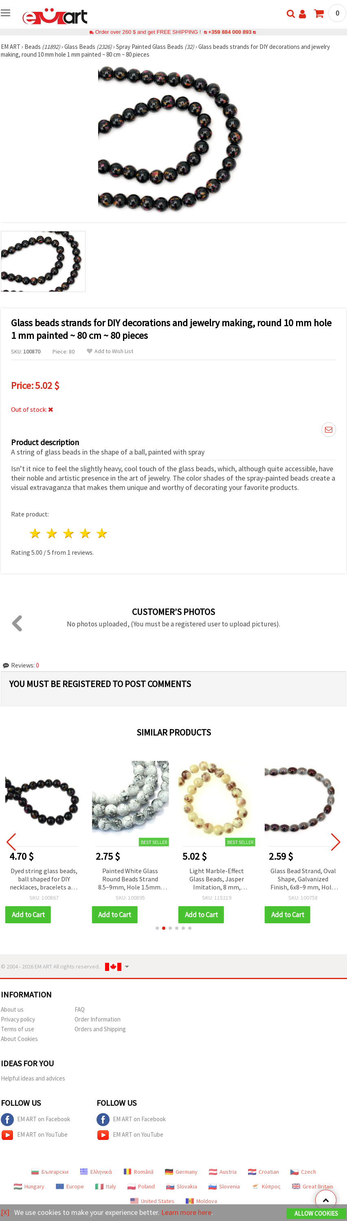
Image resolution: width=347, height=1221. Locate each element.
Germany (181, 1171)
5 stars (102, 533)
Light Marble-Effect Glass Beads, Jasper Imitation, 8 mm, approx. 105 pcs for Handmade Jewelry (217, 879)
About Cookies (19, 1039)
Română (138, 1172)
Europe (70, 1186)
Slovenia (224, 1186)
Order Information (98, 1019)
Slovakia (181, 1186)
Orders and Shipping (100, 1029)
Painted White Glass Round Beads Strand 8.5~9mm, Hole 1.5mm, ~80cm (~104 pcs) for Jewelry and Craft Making (131, 879)
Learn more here (186, 1212)
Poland (141, 1186)
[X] (5, 1212)
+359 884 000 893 (229, 32)
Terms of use (17, 1029)
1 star (35, 533)
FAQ (80, 1009)
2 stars (52, 533)
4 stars (85, 533)
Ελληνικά (96, 1172)
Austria (223, 1171)
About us (12, 1009)
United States (152, 1201)
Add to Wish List (110, 351)
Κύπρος (266, 1186)
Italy (105, 1186)
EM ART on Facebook (35, 1119)
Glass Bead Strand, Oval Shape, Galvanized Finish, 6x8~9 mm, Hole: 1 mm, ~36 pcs (303, 879)
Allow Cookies (316, 1213)
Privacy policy (18, 1019)
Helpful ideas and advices (33, 1078)
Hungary (29, 1186)
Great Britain (312, 1186)
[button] (157, 928)
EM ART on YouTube (34, 1135)
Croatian (263, 1171)
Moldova (201, 1201)
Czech (303, 1171)
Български (49, 1172)
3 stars (69, 533)
